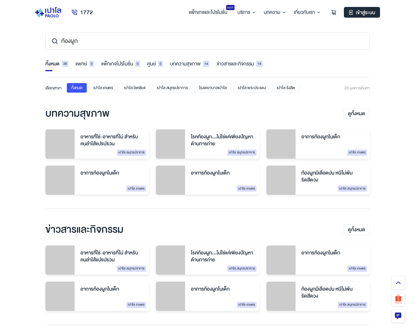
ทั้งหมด (56, 64)
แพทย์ (84, 64)
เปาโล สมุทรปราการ (172, 88)
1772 (82, 12)
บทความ (273, 12)
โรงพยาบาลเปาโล (213, 88)
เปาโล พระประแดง (252, 88)
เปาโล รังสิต (286, 88)
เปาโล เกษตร (103, 88)
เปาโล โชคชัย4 (135, 88)
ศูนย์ (155, 64)
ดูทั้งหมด (356, 114)
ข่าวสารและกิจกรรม (240, 64)
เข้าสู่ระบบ (362, 13)
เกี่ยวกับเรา (306, 12)
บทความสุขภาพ (189, 64)
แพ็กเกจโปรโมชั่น (120, 64)
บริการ (245, 12)
